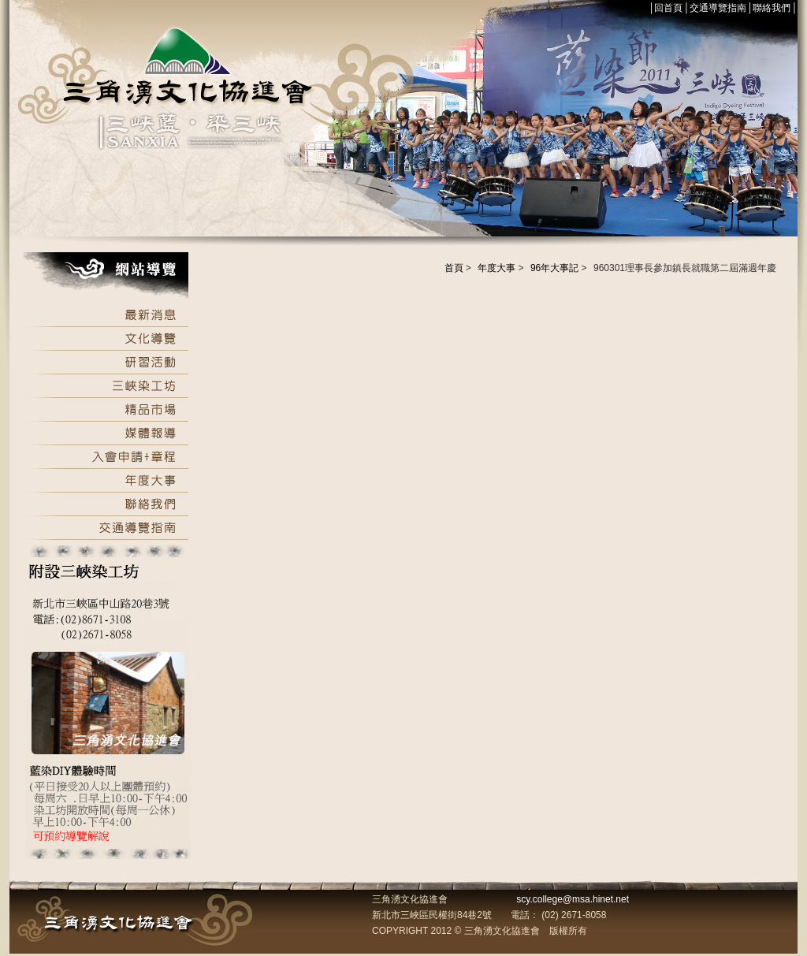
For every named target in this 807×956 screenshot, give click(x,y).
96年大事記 (554, 267)
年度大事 (496, 267)
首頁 (453, 267)
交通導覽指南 (718, 7)
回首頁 (668, 7)
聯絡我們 (771, 7)
